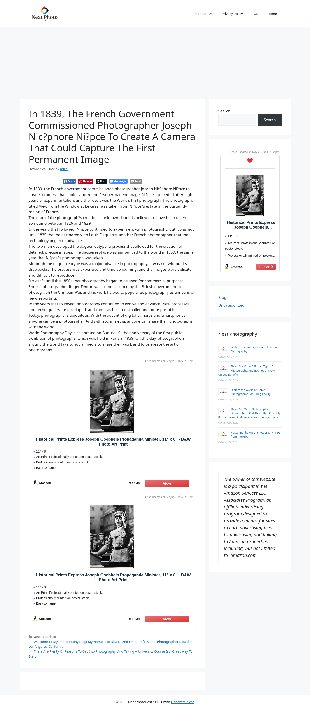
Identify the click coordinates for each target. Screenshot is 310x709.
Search (224, 110)
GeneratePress (182, 702)
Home (272, 13)
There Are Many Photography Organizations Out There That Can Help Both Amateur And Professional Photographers (249, 413)
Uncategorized (231, 305)
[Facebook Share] (69, 181)
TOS (255, 13)
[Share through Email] (136, 181)
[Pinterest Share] (85, 181)
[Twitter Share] (101, 181)
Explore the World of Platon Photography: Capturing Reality (251, 392)
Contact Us (203, 13)
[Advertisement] (155, 60)
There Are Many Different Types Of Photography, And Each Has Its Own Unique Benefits (247, 370)
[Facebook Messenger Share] (118, 181)
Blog (222, 297)
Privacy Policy (232, 13)
